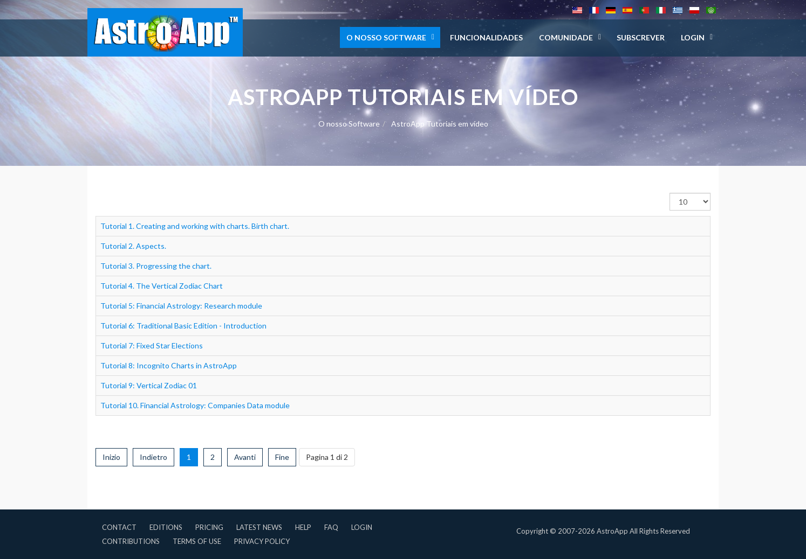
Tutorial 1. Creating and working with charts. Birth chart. (194, 225)
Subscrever (641, 37)
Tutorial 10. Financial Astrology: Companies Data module (195, 405)
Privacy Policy (262, 541)
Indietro (153, 457)
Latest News (259, 527)
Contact (119, 527)
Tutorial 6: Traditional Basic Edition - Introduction (183, 325)
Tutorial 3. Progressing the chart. (155, 265)
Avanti (245, 457)
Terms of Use (197, 541)
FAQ (331, 527)
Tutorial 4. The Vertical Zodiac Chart (161, 285)
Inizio (111, 457)
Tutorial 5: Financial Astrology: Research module (181, 305)
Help (303, 527)
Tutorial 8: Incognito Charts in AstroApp (168, 365)
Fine (282, 457)
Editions (165, 527)
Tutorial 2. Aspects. (133, 245)
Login (361, 527)
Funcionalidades (486, 37)
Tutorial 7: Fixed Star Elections (151, 345)
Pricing (209, 527)
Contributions (131, 541)
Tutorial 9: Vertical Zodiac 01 (148, 385)
